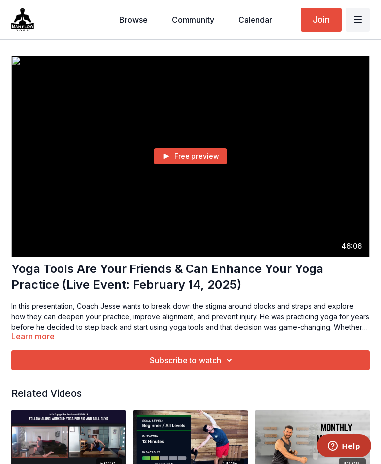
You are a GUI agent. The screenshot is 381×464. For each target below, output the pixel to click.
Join (321, 19)
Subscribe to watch (192, 360)
